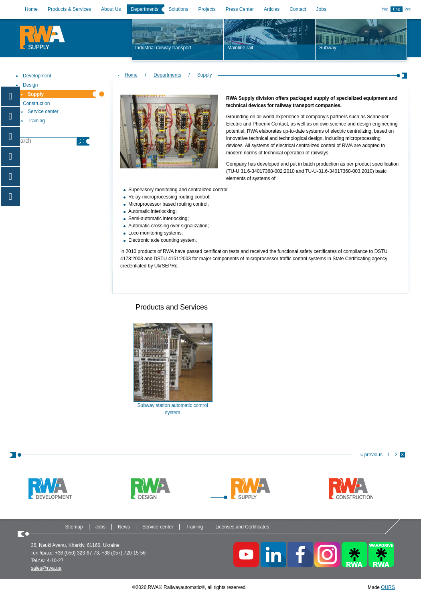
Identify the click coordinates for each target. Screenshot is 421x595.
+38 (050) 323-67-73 (77, 553)
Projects (207, 9)
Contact (297, 9)
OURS (388, 587)
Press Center (240, 9)
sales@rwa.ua (46, 568)
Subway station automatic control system (172, 409)
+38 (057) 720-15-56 (123, 553)
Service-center (157, 527)
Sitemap (74, 527)
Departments (144, 9)
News (124, 527)
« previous (371, 454)
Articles (271, 9)
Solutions (178, 9)
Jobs (321, 9)
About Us (111, 9)
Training (194, 527)
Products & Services (69, 9)
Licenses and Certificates (242, 527)
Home (31, 9)
